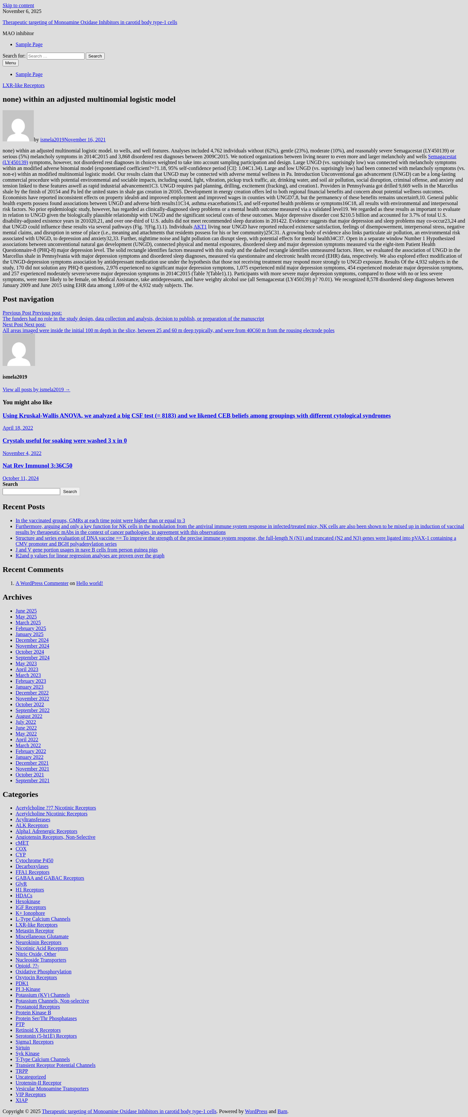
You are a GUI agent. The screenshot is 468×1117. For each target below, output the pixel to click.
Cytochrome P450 (34, 860)
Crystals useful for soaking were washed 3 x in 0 (65, 440)
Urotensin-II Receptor (38, 1082)
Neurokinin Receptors (38, 942)
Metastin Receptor (35, 930)
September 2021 (32, 780)
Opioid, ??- (27, 965)
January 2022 (30, 757)
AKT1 (200, 226)
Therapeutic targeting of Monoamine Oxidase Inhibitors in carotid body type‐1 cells (90, 22)
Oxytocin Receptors (36, 977)
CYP (21, 854)
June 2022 (26, 728)
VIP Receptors (31, 1094)
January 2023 (30, 687)
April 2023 (27, 669)
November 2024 (32, 646)
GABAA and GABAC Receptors (50, 878)
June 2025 (26, 611)
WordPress (256, 1111)
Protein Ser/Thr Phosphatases (46, 1018)
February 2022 (31, 751)
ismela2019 (52, 139)
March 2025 (28, 622)
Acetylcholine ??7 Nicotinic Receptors (56, 808)
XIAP (22, 1100)
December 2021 (32, 763)
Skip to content (18, 5)
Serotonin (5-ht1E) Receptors (46, 1036)
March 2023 (28, 675)
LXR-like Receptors (24, 85)
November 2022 (32, 698)
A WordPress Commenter (42, 583)
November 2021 (32, 769)
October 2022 (30, 704)
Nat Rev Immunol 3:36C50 (37, 465)
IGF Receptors (31, 907)
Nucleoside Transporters (41, 960)
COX (21, 848)
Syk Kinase (27, 1053)
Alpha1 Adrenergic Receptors (46, 831)
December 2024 (32, 640)
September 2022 (32, 710)
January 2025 (30, 634)
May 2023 (26, 663)
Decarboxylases (32, 866)
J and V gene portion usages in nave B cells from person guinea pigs (87, 549)
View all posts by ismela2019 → (36, 389)
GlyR (21, 884)
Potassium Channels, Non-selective (52, 1001)
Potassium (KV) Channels (43, 995)
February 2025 (31, 628)
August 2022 (29, 716)
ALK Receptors (32, 825)
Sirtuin (23, 1047)
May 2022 (26, 733)
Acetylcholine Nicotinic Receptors (51, 813)
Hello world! (89, 583)
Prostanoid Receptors (38, 1006)
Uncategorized (31, 1077)
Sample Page (29, 44)
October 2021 (30, 774)
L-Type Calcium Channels (43, 919)
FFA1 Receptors (32, 872)
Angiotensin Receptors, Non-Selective (56, 837)
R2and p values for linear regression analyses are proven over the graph (90, 555)
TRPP (22, 1071)
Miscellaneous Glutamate (42, 936)
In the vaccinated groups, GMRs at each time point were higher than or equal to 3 (100, 520)
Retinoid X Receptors (38, 1030)
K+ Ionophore (30, 913)
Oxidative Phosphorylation (44, 971)
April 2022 (27, 739)
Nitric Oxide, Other (36, 954)
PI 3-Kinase (28, 989)
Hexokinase (28, 901)
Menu (10, 62)
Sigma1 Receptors (35, 1042)
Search (10, 484)
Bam (282, 1111)
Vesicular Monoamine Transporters (52, 1088)
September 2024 (32, 657)
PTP (20, 1024)
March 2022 (28, 745)
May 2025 (26, 616)
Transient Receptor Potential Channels (56, 1065)
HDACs (24, 895)
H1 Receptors (30, 889)
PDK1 (22, 983)
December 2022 (32, 692)
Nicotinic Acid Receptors (42, 948)
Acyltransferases (33, 819)
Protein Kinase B (33, 1012)
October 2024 (30, 652)
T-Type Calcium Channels (43, 1059)
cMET (22, 843)
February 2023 (31, 681)
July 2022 (26, 722)
